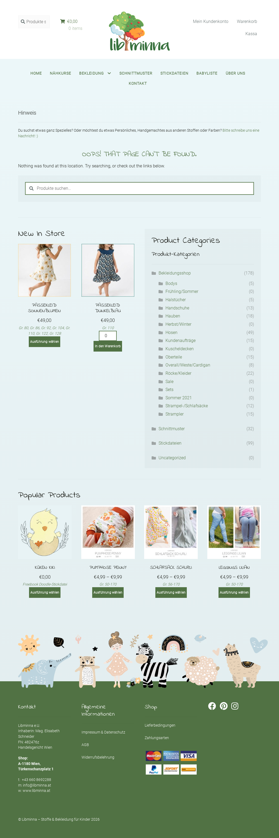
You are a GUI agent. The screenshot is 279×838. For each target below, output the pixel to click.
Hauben (172, 316)
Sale (169, 381)
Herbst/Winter (178, 324)
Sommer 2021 (178, 397)
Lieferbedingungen (160, 725)
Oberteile (173, 357)
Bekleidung (91, 73)
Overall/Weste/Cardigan (187, 365)
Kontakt (138, 83)
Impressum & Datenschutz (103, 732)
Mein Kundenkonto (210, 21)
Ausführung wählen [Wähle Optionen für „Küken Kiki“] (44, 592)
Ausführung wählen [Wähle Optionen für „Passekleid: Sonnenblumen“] (44, 342)
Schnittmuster (135, 73)
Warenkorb (247, 21)
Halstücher (175, 299)
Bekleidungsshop (175, 273)
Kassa (251, 33)
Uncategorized (172, 457)
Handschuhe (177, 308)
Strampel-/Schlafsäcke (186, 405)
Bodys (171, 283)
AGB (85, 745)
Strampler (174, 414)
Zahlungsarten (157, 738)
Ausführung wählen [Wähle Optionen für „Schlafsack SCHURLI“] (171, 592)
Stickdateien (174, 73)
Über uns (235, 73)
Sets (169, 389)
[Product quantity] (108, 336)
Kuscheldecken (179, 348)
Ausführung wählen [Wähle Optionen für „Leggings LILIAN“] (234, 592)
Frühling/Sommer (181, 291)
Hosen (171, 332)
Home (36, 73)
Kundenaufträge (180, 340)
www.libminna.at (36, 790)
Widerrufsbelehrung (98, 757)
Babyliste (206, 73)
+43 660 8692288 (36, 779)
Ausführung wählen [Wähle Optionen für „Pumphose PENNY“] (108, 592)
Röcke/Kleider (178, 373)
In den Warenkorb (108, 346)
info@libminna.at (37, 785)
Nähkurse (60, 73)
